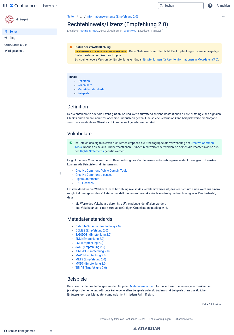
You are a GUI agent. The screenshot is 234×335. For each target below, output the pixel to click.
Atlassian (146, 328)
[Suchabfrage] (181, 5)
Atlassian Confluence (125, 319)
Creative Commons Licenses (94, 174)
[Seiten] (29, 32)
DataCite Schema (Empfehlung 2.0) (98, 226)
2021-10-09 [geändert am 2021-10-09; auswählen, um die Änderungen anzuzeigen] (130, 30)
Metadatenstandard (142, 286)
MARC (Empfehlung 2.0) (91, 255)
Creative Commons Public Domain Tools (101, 170)
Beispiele (83, 93)
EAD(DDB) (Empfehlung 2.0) (94, 234)
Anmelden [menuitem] (223, 5)
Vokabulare (85, 85)
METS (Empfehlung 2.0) (91, 259)
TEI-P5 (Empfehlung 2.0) (91, 267)
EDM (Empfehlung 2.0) (90, 238)
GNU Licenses (85, 183)
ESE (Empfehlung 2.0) (89, 243)
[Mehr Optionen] (224, 16)
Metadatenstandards (91, 89)
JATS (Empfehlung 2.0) (90, 247)
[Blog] (29, 38)
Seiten (71, 16)
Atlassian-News (184, 319)
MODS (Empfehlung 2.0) (91, 263)
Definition (84, 81)
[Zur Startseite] (23, 5)
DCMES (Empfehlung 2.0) (92, 230)
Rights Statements (92, 151)
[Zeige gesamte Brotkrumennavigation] (80, 16)
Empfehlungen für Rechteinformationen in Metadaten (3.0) (180, 59)
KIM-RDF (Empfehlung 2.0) (93, 251)
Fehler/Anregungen (160, 319)
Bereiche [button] (48, 5)
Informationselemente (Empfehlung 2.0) (112, 16)
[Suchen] (161, 5)
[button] (5, 5)
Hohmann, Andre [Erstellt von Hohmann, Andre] (89, 30)
